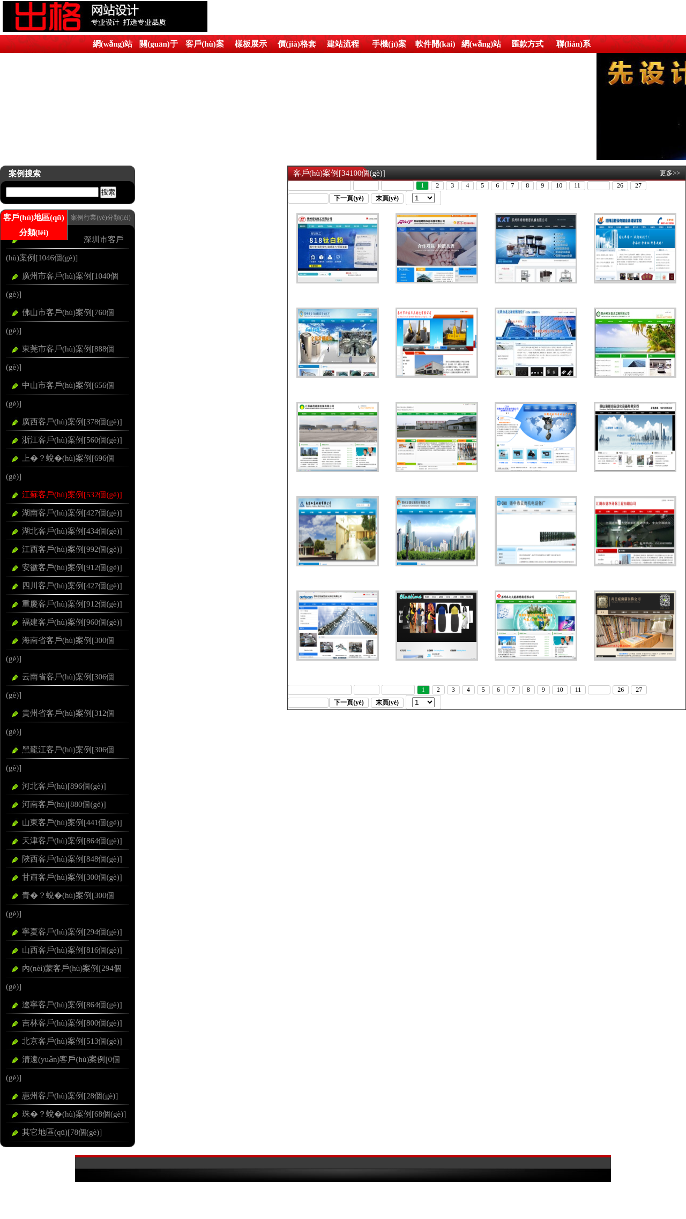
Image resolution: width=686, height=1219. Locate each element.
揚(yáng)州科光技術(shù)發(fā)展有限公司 (634, 387)
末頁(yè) (387, 198)
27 (638, 185)
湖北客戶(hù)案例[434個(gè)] (72, 531)
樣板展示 (251, 44)
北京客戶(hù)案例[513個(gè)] (72, 1041)
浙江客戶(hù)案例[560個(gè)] (72, 440)
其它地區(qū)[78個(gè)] (62, 1132)
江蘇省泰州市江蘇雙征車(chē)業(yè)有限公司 (436, 482)
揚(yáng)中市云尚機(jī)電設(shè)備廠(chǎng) (535, 576)
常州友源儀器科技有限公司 (436, 573)
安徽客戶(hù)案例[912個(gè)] (72, 567)
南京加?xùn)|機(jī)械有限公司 (337, 573)
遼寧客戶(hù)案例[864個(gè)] (72, 1004)
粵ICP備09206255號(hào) (343, 1188)
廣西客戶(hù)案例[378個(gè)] (72, 421)
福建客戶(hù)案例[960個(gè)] (72, 622)
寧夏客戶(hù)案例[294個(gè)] (72, 932)
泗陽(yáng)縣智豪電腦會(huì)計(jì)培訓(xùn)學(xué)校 (634, 293)
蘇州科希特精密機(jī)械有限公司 (535, 290)
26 (620, 185)
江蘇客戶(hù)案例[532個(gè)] (72, 494)
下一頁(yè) (348, 198)
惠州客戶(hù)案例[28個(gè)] (70, 1095)
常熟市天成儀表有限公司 (536, 478)
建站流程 (343, 44)
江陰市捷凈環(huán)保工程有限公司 (634, 576)
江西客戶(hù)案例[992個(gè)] (72, 549)
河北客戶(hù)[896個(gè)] (64, 786)
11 (577, 185)
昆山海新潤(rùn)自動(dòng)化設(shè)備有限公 (635, 482)
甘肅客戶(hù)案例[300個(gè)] (72, 877)
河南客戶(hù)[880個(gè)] (64, 804)
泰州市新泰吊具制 (437, 384)
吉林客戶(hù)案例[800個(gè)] (72, 1023)
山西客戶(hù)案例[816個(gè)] (72, 950)
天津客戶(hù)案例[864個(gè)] (72, 840)
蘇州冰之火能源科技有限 (536, 667)
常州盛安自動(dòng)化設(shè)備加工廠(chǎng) (337, 387)
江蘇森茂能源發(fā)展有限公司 (337, 478)
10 (559, 185)
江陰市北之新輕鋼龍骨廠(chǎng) (536, 384)
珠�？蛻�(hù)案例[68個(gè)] (74, 1114)
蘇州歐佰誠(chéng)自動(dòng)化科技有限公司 (337, 670)
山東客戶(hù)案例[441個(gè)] (72, 822)
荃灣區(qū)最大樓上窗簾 (634, 667)
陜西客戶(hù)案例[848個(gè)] (72, 859)
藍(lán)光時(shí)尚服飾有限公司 (436, 667)
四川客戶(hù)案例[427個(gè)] (72, 585)
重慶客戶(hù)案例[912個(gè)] (72, 604)
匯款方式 (527, 44)
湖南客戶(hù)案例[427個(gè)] (72, 512)
